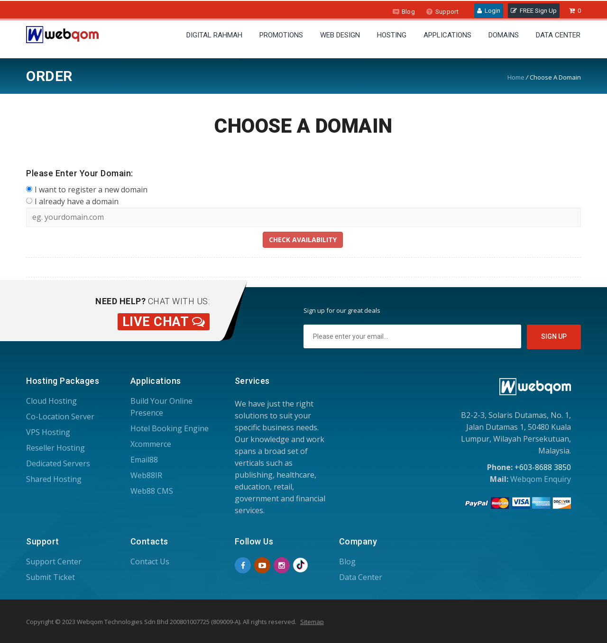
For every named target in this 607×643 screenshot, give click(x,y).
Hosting (391, 35)
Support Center (54, 561)
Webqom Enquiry (540, 479)
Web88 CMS (151, 491)
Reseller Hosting (55, 448)
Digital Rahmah (214, 35)
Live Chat (163, 321)
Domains (503, 35)
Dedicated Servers (58, 463)
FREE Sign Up (534, 10)
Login (488, 10)
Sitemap (312, 621)
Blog (403, 11)
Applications (447, 35)
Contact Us (149, 561)
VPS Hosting (48, 432)
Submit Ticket (50, 577)
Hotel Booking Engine (169, 428)
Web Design (340, 35)
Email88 (144, 459)
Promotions (281, 35)
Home (515, 77)
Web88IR (146, 475)
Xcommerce (150, 444)
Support (442, 11)
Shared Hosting (54, 479)
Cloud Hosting (51, 401)
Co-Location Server (60, 416)
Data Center (558, 35)
